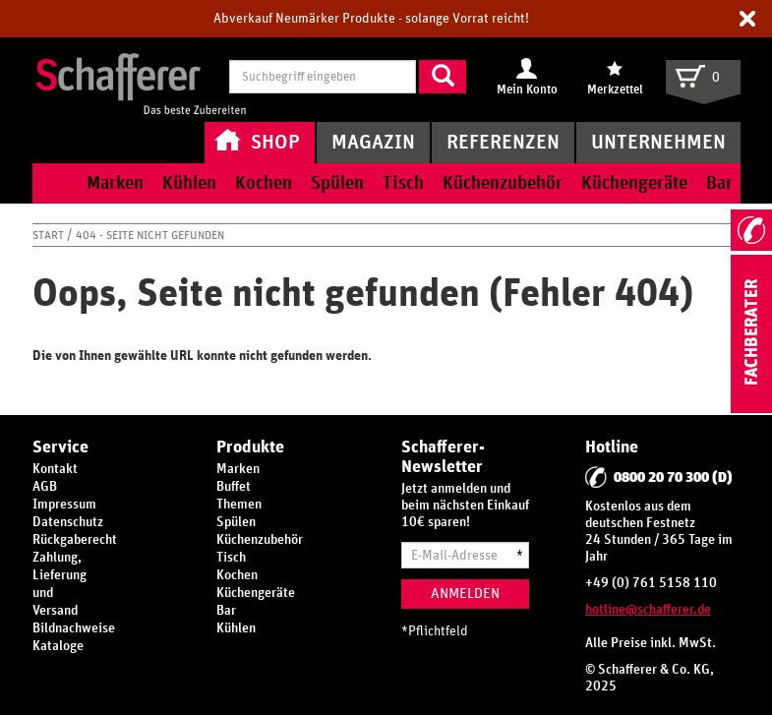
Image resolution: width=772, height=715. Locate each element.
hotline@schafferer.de (648, 610)
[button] (747, 19)
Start (49, 235)
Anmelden (465, 593)
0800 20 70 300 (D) (673, 477)
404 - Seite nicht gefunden (150, 235)
